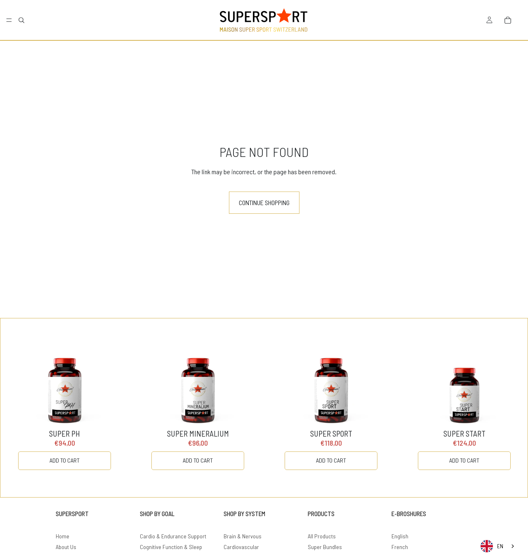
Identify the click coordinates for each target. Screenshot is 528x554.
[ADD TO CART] (64, 460)
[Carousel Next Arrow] (504, 408)
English (399, 536)
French (399, 546)
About (62, 546)
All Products (322, 536)
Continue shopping (264, 202)
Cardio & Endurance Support (173, 536)
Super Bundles (325, 546)
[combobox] (498, 546)
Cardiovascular (241, 546)
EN (492, 546)
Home (62, 536)
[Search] (21, 20)
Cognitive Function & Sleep (171, 546)
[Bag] (508, 20)
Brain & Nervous (243, 536)
